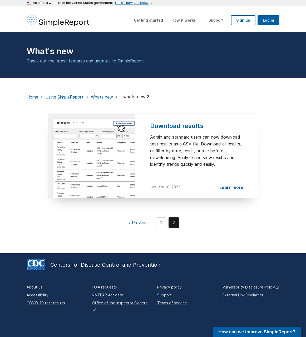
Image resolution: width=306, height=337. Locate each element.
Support (164, 295)
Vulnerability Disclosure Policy (249, 287)
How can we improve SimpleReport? (256, 331)
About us (34, 287)
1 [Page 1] (161, 222)
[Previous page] (137, 222)
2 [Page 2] (173, 222)
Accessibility (37, 295)
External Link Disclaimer (243, 295)
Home (32, 97)
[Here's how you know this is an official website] (132, 3)
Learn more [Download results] (231, 187)
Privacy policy (169, 287)
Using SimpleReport (65, 97)
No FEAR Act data (107, 295)
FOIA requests (104, 287)
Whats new (102, 97)
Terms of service (172, 303)
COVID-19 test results (46, 303)
